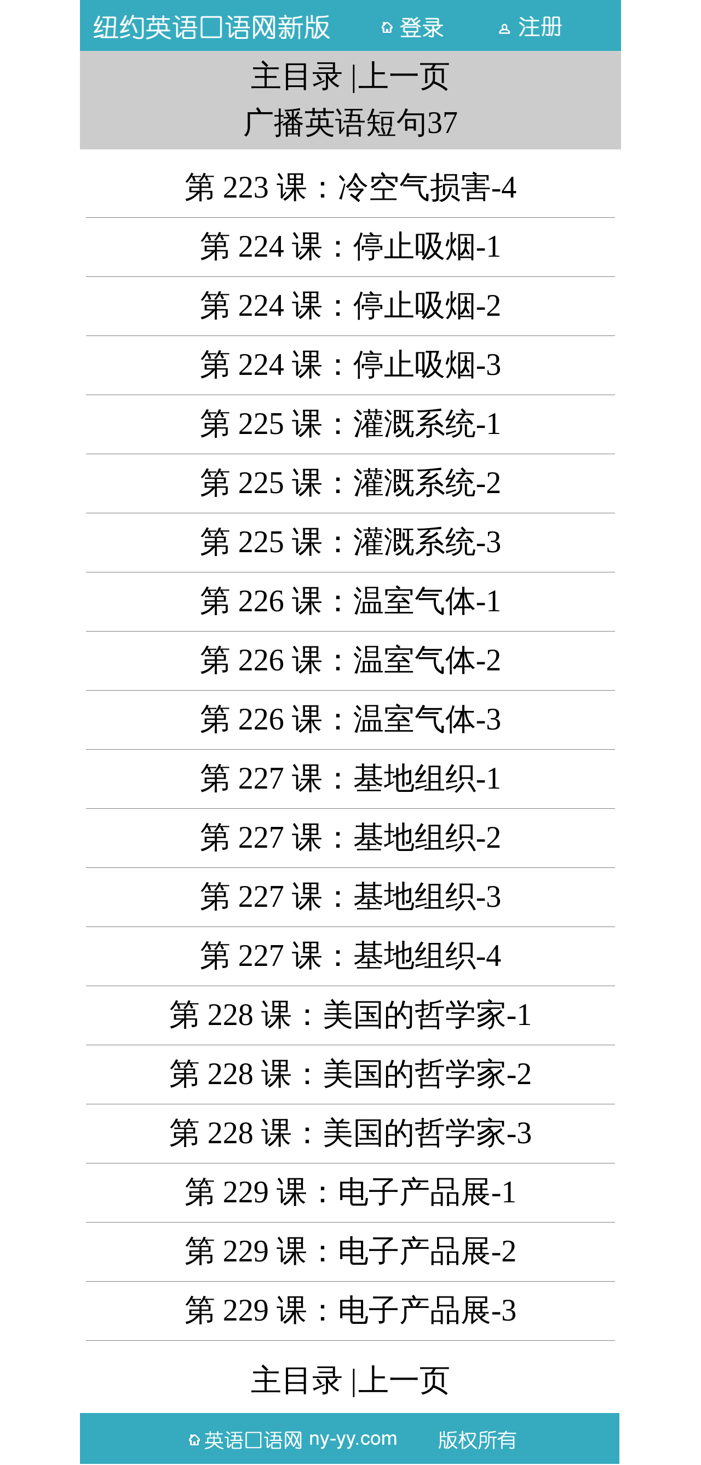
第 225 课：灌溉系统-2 (351, 483)
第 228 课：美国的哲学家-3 (350, 1133)
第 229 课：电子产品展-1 (351, 1192)
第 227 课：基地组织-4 (351, 955)
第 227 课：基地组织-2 (351, 837)
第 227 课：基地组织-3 (351, 896)
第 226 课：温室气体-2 (351, 660)
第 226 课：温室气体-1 (351, 601)
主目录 (297, 76)
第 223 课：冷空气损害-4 (351, 187)
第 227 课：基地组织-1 (351, 778)
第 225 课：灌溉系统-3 (351, 542)
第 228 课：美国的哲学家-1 (350, 1015)
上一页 (404, 76)
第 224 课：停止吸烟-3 (351, 364)
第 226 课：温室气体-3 (351, 719)
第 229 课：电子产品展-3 (351, 1310)
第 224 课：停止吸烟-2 (351, 305)
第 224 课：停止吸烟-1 (351, 246)
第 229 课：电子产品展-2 (351, 1251)
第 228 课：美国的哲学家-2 (350, 1074)
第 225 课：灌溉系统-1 (351, 424)
